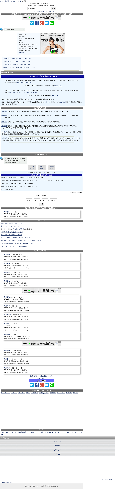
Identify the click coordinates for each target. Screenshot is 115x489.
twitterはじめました (6, 482)
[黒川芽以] (41, 266)
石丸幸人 (75, 393)
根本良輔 (48, 102)
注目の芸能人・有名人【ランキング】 (41, 376)
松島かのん (21, 393)
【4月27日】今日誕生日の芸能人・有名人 (41, 11)
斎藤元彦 (14, 393)
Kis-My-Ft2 (55, 432)
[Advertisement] (41, 399)
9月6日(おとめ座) (42, 167)
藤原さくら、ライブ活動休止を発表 (11, 235)
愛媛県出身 (52, 167)
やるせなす (74, 432)
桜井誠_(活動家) (44, 393)
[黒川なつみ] (41, 317)
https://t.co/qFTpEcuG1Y (31, 92)
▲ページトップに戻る (107, 479)
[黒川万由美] (41, 299)
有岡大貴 (14, 229)
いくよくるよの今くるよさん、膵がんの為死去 (15, 246)
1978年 (13, 1)
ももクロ (13, 432)
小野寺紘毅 (34, 393)
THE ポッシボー (22, 432)
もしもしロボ (58, 441)
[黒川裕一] (41, 361)
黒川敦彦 (63, 102)
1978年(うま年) (32, 167)
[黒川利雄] (41, 336)
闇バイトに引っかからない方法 (10, 226)
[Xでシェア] (32, 23)
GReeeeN (31, 432)
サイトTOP (57, 454)
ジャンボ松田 (61, 393)
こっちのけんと (5, 393)
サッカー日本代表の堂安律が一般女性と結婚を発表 (16, 238)
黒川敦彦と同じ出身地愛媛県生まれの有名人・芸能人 (19, 67)
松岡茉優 (21, 229)
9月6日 (19, 1)
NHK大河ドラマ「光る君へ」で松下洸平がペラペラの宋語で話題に (21, 240)
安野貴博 (53, 393)
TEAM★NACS (5, 432)
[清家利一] (41, 214)
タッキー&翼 (39, 432)
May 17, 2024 (58, 85)
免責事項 (57, 445)
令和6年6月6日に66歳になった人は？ (12, 232)
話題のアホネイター (42, 378)
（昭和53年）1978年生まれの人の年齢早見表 (17, 58)
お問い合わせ (58, 450)
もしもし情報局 (4, 1)
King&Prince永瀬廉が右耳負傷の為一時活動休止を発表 (17, 243)
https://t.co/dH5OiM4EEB (23, 82)
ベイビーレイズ (64, 432)
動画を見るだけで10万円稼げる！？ (11, 223)
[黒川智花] (41, 274)
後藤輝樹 (69, 393)
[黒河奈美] (41, 308)
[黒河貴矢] (41, 283)
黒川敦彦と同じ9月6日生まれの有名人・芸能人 (17, 64)
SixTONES (48, 432)
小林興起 (4, 132)
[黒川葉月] (41, 327)
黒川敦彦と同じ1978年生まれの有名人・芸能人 (17, 61)
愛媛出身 (21, 52)
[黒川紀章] (41, 370)
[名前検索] (39, 8)
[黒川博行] (41, 352)
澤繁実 (28, 393)
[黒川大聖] (41, 257)
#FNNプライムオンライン (15, 92)
